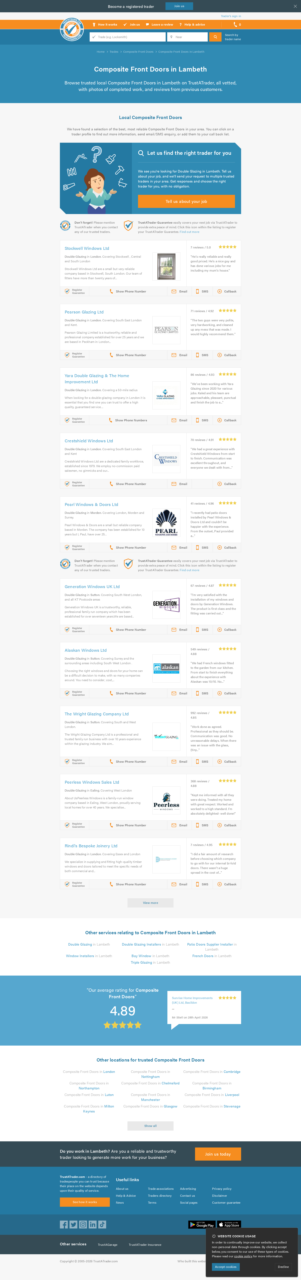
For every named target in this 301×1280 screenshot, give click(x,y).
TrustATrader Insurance (146, 1256)
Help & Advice (126, 1205)
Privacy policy (222, 1198)
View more (150, 910)
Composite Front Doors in (89, 1079)
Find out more (190, 239)
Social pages (189, 1212)
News (120, 1212)
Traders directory (160, 1205)
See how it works (85, 1213)
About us (122, 1198)
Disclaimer (219, 1205)
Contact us (187, 1205)
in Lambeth (89, 951)
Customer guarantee (226, 1212)
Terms (152, 1212)
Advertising (188, 1198)
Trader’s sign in (231, 16)
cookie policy (244, 1256)
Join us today (218, 1161)
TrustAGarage (108, 1256)
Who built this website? (194, 1273)
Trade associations (161, 1198)
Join (180, 6)
